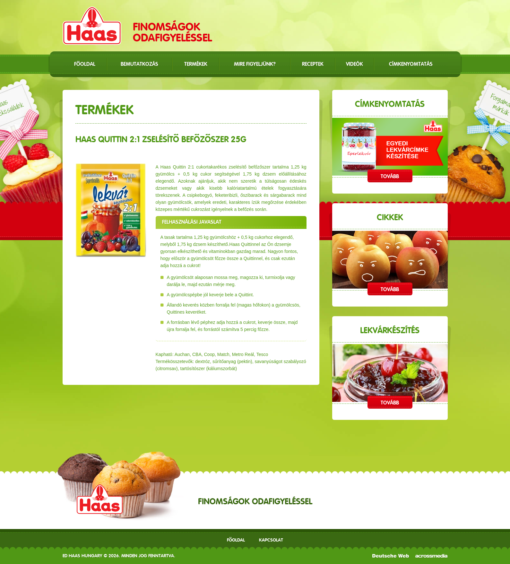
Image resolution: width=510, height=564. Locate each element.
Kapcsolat (271, 539)
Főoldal (236, 539)
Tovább (390, 176)
